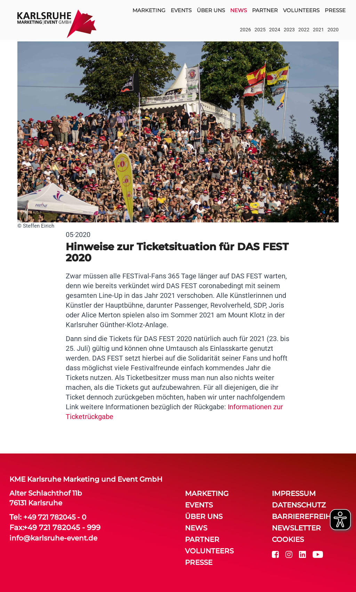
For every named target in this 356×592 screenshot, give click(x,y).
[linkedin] (302, 554)
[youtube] (318, 554)
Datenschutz (299, 505)
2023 (289, 29)
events (181, 10)
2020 (333, 29)
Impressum (294, 493)
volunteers (301, 10)
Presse (335, 10)
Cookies (288, 539)
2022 (303, 29)
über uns (211, 10)
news (238, 10)
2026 (245, 29)
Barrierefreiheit (307, 516)
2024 (274, 29)
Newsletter (296, 528)
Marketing (148, 10)
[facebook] (275, 554)
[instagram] (288, 554)
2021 (318, 29)
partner (265, 10)
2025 (260, 29)
